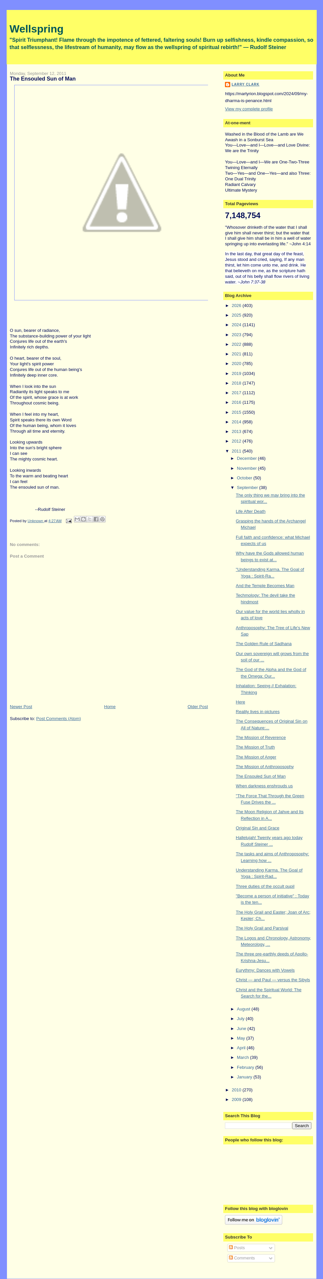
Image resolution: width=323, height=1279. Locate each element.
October (245, 477)
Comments (242, 1257)
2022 (237, 344)
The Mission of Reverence (261, 737)
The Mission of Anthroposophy (265, 766)
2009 (237, 1099)
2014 (237, 421)
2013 (237, 431)
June (242, 1028)
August (244, 1008)
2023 (237, 334)
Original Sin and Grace (258, 827)
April (242, 1047)
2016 (237, 402)
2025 (237, 315)
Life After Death (251, 511)
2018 (237, 383)
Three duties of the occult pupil (265, 886)
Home (110, 706)
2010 (237, 1089)
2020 (237, 363)
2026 (237, 305)
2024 (237, 324)
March (243, 1057)
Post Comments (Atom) (58, 718)
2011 (237, 451)
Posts (237, 1247)
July (241, 1018)
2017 (237, 392)
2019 (237, 373)
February (246, 1067)
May (241, 1038)
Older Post (198, 706)
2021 (237, 353)
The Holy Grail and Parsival (262, 928)
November (247, 468)
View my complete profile (249, 108)
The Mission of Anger (256, 757)
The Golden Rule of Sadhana (264, 643)
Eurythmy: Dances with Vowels (265, 970)
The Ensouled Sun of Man (261, 776)
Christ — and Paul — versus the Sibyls (273, 979)
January (245, 1076)
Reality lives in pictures (258, 711)
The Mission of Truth (255, 747)
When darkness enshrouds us (264, 785)
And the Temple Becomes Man (265, 585)
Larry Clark (245, 84)
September (248, 487)
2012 (237, 441)
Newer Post (21, 706)
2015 (237, 412)
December (247, 458)
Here (240, 702)
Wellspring (37, 29)
